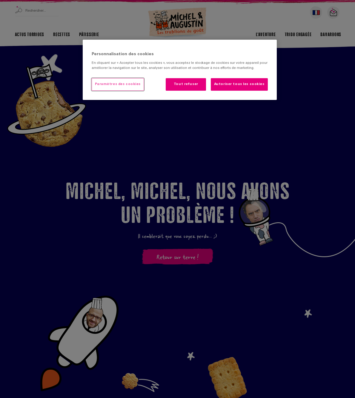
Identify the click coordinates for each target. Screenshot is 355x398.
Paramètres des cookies (118, 84)
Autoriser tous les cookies (239, 84)
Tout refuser (186, 84)
